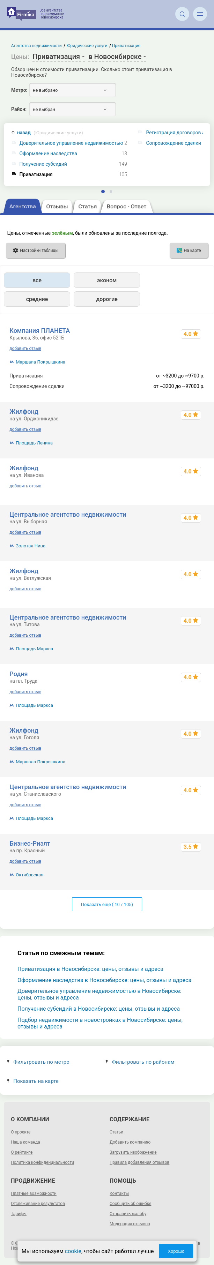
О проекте (20, 1132)
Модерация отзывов (130, 1223)
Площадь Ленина (34, 443)
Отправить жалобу (128, 1213)
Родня (18, 674)
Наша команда (25, 1142)
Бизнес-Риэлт (29, 843)
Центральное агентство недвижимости (67, 514)
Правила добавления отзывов (139, 1162)
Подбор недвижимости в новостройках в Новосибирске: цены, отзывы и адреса (100, 1023)
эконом (107, 280)
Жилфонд (23, 411)
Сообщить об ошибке (130, 1203)
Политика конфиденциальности (42, 1162)
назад (50, 132)
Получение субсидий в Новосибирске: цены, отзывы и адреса (98, 1008)
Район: (19, 109)
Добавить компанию (130, 1142)
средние (37, 299)
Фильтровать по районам (139, 1062)
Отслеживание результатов (38, 1203)
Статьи (116, 1132)
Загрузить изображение (133, 1152)
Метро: (19, 90)
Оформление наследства (48, 153)
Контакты (119, 1193)
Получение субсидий (43, 164)
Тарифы (19, 1213)
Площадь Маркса (34, 648)
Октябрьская (29, 874)
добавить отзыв (25, 348)
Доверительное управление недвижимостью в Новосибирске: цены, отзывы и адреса (99, 994)
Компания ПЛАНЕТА (39, 330)
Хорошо (176, 1251)
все (37, 280)
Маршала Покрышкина (40, 362)
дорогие (106, 299)
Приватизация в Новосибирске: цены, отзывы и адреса (90, 969)
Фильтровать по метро (38, 1062)
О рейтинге (21, 1152)
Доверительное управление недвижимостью (71, 143)
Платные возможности (34, 1193)
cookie (73, 1251)
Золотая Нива (30, 545)
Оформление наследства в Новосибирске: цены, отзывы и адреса (104, 980)
